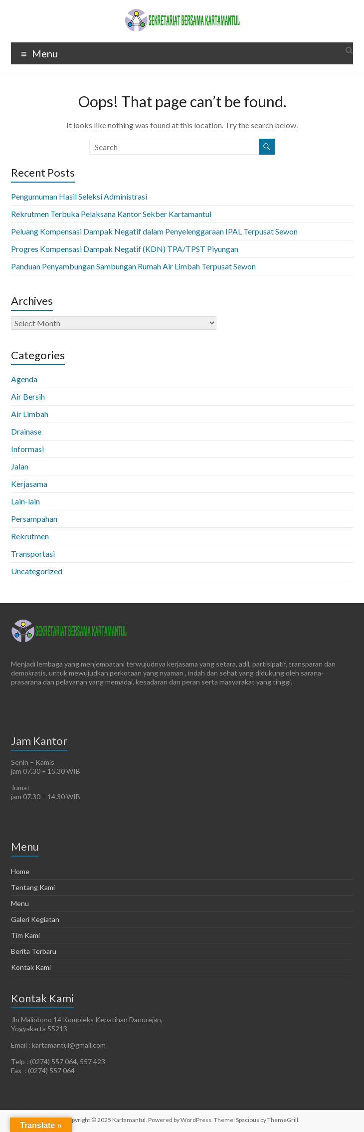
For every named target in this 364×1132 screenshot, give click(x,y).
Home (20, 871)
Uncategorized (36, 571)
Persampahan (34, 518)
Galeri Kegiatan (35, 919)
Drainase (26, 431)
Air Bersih (28, 396)
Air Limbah (29, 414)
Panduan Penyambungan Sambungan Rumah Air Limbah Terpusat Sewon (133, 266)
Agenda (24, 379)
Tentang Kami (33, 887)
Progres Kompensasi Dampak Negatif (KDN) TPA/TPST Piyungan (124, 248)
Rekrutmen (30, 536)
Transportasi (33, 553)
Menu (20, 903)
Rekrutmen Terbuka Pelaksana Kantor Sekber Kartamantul (111, 214)
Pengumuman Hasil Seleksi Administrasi (79, 196)
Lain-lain (25, 501)
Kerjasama (29, 483)
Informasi (27, 448)
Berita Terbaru (33, 951)
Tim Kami (25, 935)
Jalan (19, 466)
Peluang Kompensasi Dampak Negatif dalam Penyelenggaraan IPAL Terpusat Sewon (154, 231)
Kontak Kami (31, 967)
